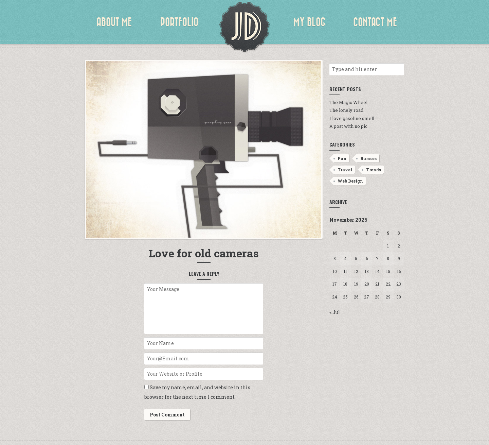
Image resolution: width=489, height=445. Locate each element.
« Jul (334, 312)
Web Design (350, 181)
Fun (342, 158)
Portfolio (179, 22)
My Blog (309, 22)
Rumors (368, 158)
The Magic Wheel (348, 102)
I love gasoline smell (351, 118)
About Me (114, 22)
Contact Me (375, 22)
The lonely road (346, 110)
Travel (345, 169)
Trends (373, 169)
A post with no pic (348, 126)
